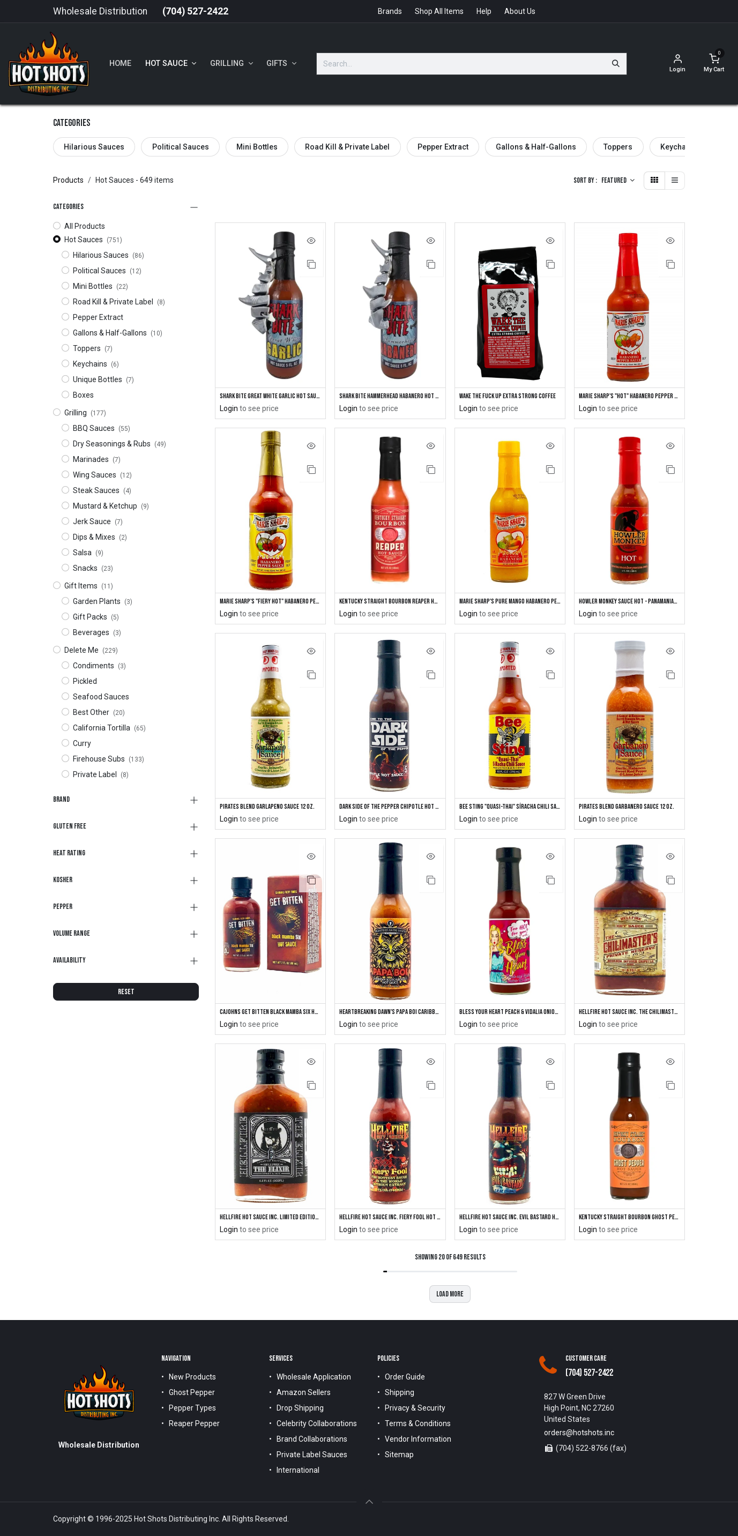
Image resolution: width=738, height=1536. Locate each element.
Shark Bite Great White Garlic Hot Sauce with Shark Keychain (270, 396)
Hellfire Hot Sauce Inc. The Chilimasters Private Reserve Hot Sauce (629, 1015)
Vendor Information (418, 1439)
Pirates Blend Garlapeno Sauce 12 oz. (270, 809)
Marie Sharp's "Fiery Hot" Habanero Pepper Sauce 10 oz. (270, 603)
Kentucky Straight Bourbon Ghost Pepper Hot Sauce (629, 1221)
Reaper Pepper (194, 1424)
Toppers (617, 147)
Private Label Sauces (312, 1455)
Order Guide (405, 1377)
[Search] (616, 63)
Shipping (399, 1393)
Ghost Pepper (192, 1393)
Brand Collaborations (312, 1439)
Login (229, 409)
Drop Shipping (300, 1408)
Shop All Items (439, 11)
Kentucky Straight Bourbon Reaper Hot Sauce (390, 603)
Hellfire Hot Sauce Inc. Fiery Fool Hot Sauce (390, 1221)
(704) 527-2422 (195, 11)
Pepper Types (192, 1408)
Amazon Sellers (304, 1393)
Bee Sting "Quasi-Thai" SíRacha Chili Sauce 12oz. (510, 809)
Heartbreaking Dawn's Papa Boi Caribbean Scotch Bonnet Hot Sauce (390, 1015)
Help (483, 11)
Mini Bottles (257, 147)
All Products (84, 226)
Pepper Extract (443, 147)
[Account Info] (677, 64)
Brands (390, 11)
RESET (126, 991)
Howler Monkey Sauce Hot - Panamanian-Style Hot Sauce (629, 603)
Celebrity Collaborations (317, 1424)
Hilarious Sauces (94, 147)
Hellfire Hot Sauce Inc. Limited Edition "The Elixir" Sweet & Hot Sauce (270, 1221)
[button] (618, 181)
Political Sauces (180, 147)
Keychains (678, 147)
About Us (519, 11)
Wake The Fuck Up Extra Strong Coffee (510, 396)
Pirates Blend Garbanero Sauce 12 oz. (629, 809)
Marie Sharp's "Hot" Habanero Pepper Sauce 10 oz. (629, 396)
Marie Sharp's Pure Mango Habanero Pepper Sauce (510, 603)
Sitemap (399, 1455)
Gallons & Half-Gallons (536, 147)
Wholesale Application (314, 1377)
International (298, 1470)
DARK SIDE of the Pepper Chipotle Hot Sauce (390, 809)
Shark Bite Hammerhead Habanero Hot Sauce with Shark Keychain (390, 396)
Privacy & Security (415, 1408)
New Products (192, 1377)
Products (68, 180)
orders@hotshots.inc (579, 1433)
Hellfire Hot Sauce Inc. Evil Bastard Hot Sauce (510, 1221)
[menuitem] (120, 64)
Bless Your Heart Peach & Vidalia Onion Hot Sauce (510, 1015)
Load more (450, 1297)
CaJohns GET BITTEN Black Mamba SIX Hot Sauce (270, 1015)
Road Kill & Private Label (347, 147)
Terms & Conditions (418, 1424)
